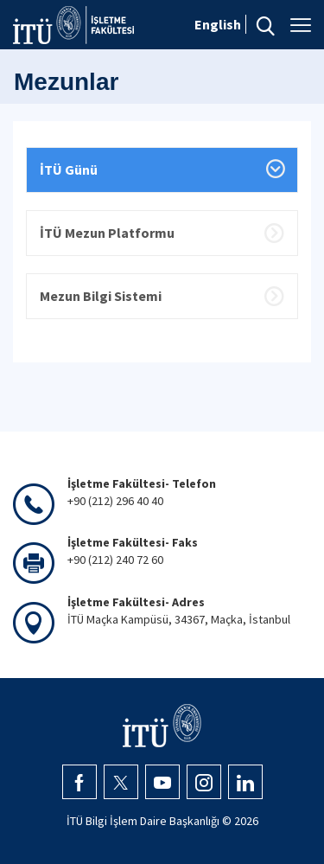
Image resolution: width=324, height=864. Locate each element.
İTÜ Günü (69, 169)
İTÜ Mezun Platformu (107, 232)
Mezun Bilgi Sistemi (101, 295)
